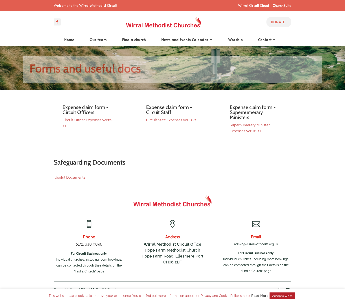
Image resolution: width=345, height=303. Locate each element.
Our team (98, 40)
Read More (259, 296)
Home (69, 40)
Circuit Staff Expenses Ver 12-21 (172, 120)
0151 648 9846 (88, 244)
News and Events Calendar (184, 40)
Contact (265, 40)
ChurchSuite (282, 5)
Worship (235, 40)
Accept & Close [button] (282, 296)
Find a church (134, 40)
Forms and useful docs (85, 70)
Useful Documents (69, 177)
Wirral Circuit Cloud (253, 5)
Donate (278, 22)
